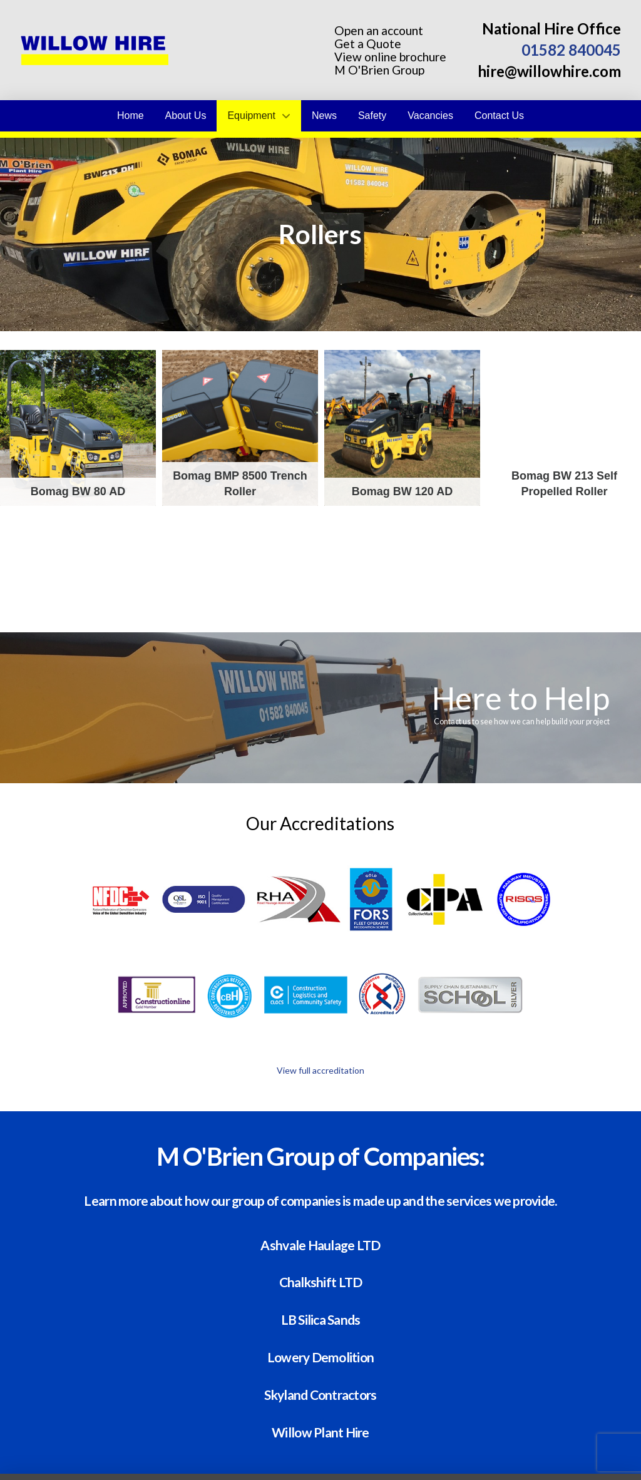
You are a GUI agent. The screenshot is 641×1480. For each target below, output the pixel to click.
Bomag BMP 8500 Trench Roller (240, 428)
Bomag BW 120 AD (402, 428)
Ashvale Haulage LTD (320, 1244)
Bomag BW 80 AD (78, 428)
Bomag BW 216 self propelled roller (78, 590)
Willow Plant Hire (320, 1431)
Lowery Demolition (320, 1356)
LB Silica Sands (321, 1319)
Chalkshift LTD (320, 1281)
